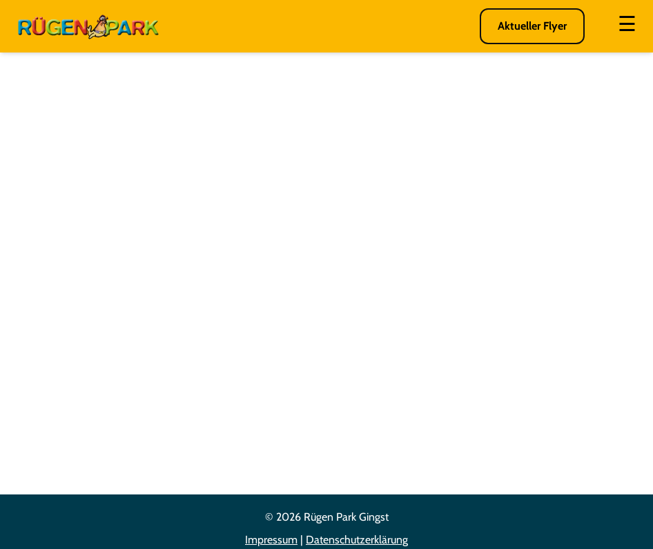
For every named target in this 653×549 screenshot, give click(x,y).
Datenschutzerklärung (357, 539)
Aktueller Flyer (532, 25)
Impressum (271, 539)
